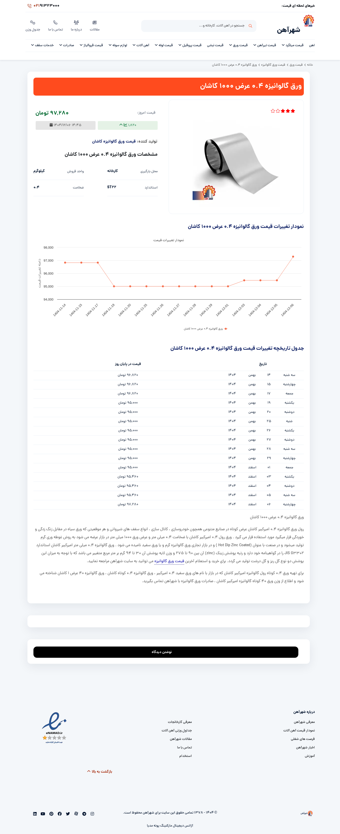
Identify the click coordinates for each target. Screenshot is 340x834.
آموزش (310, 749)
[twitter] (67, 808)
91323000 (42, 6)
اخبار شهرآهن (305, 741)
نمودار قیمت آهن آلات (299, 724)
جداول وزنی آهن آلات (177, 724)
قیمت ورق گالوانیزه (169, 555)
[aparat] (75, 808)
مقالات (95, 22)
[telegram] (84, 808)
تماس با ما (55, 22)
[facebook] (59, 808)
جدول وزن (32, 22)
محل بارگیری (149, 165)
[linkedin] (34, 808)
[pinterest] (51, 808)
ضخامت (78, 181)
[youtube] (42, 808)
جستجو (250, 23)
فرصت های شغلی (303, 732)
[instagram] (92, 808)
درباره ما (76, 22)
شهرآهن (288, 24)
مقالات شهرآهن (181, 732)
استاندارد (151, 181)
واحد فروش (75, 165)
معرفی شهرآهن (304, 715)
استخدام (185, 749)
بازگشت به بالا (99, 765)
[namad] (54, 721)
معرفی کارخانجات (180, 715)
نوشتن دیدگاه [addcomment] (164, 644)
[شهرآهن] (307, 22)
